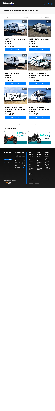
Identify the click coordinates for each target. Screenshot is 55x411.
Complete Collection (30, 174)
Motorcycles (31, 158)
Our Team (47, 159)
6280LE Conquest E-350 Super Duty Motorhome (39, 108)
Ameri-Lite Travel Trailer (12, 74)
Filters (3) (7, 17)
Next (34, 124)
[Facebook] (21, 167)
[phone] (44, 3)
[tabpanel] (20, 160)
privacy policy (31, 183)
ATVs (29, 159)
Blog (46, 158)
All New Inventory (32, 156)
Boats (38, 165)
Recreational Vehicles (31, 166)
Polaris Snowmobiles (31, 171)
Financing (39, 170)
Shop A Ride (11, 180)
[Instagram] (23, 167)
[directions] (48, 3)
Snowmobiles (31, 162)
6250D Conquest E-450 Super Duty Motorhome (15, 108)
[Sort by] (46, 17)
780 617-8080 (8, 162)
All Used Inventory (39, 157)
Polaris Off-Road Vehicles (31, 169)
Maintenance (47, 165)
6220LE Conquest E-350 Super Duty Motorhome (39, 74)
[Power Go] (15, 183)
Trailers (30, 164)
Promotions (47, 162)
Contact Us (47, 156)
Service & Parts (47, 164)
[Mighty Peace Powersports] (8, 4)
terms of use (37, 183)
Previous (21, 124)
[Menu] (51, 3)
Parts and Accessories (47, 168)
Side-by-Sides (31, 161)
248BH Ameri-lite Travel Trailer (39, 40)
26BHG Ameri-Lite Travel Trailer (15, 40)
